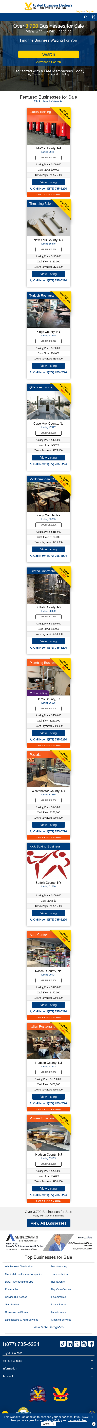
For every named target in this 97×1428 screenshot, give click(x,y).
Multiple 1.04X (48, 249)
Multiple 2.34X (48, 341)
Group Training (40, 112)
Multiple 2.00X (48, 708)
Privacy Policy (53, 1420)
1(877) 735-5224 (21, 1344)
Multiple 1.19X (48, 525)
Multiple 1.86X (48, 980)
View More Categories (48, 1327)
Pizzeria (35, 754)
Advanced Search (48, 62)
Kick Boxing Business (45, 846)
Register (90, 11)
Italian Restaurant (42, 1026)
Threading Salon (41, 203)
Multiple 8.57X (48, 433)
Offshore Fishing (41, 387)
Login (79, 11)
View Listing (48, 182)
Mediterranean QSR (43, 479)
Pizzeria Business (42, 1118)
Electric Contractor (42, 571)
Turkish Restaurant (42, 295)
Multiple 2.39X (48, 1164)
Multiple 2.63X (48, 617)
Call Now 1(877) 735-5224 (48, 188)
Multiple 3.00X (48, 1072)
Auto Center (38, 934)
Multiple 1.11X (48, 157)
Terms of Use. (77, 1420)
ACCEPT (48, 1424)
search (48, 54)
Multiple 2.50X (48, 800)
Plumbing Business (43, 663)
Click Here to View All (48, 101)
